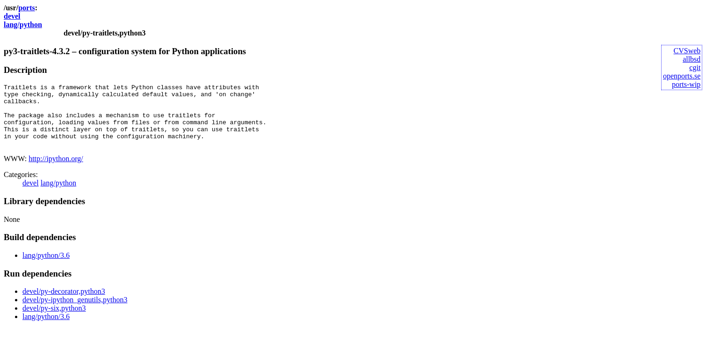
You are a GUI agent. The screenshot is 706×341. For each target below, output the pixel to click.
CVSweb (687, 51)
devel (12, 16)
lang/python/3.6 (46, 268)
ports (26, 8)
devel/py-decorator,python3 (63, 304)
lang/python (23, 24)
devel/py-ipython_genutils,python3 (74, 312)
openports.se (681, 76)
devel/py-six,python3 (54, 321)
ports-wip (686, 84)
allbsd (691, 59)
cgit (694, 67)
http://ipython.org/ (56, 171)
